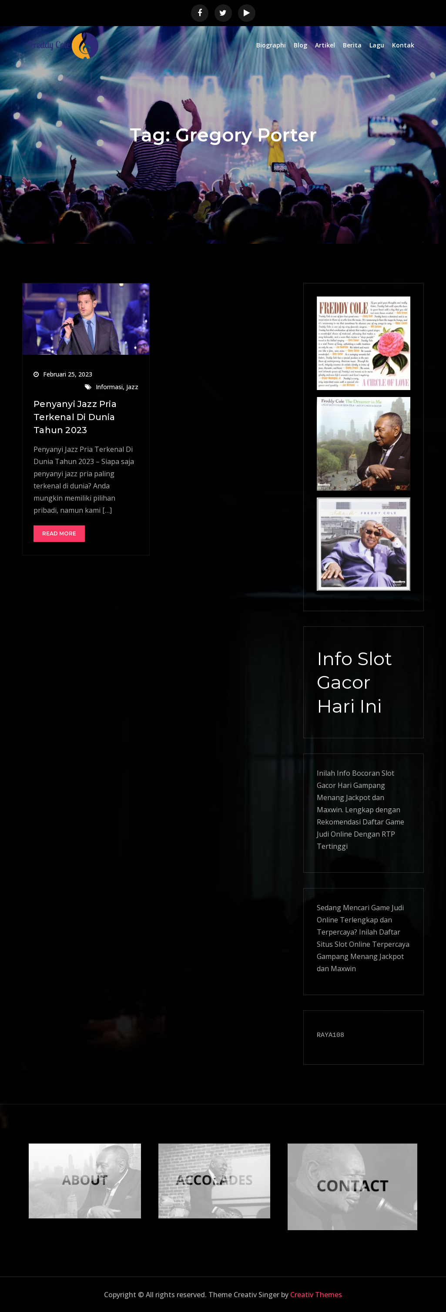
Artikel (325, 45)
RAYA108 (330, 1035)
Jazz (132, 387)
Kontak (403, 45)
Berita (352, 45)
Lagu (376, 45)
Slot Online (352, 944)
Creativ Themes (316, 1294)
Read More (59, 533)
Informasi (109, 387)
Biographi (271, 45)
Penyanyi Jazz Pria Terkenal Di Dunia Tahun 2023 (75, 417)
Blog (300, 45)
